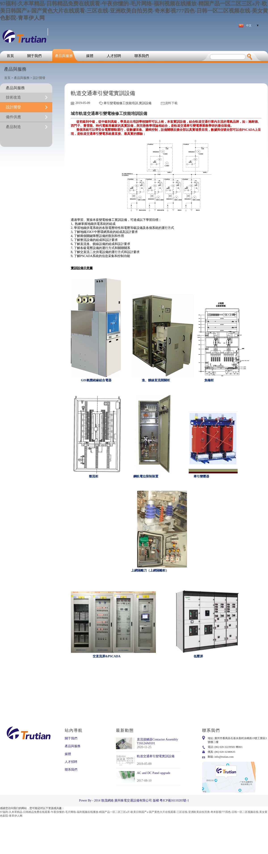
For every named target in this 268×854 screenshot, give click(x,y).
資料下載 (171, 103)
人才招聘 (114, 56)
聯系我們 (141, 56)
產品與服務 (64, 56)
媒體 (89, 56)
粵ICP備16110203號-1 (174, 800)
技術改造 (13, 97)
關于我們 (34, 56)
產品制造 (13, 127)
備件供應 (13, 117)
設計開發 (39, 78)
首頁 (10, 56)
